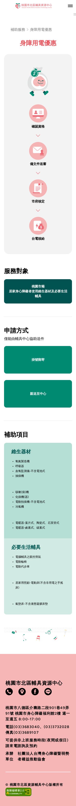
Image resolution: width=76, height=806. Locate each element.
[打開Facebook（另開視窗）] (35, 691)
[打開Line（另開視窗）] (48, 691)
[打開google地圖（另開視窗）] (22, 691)
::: (75, 14)
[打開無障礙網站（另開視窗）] (37, 792)
